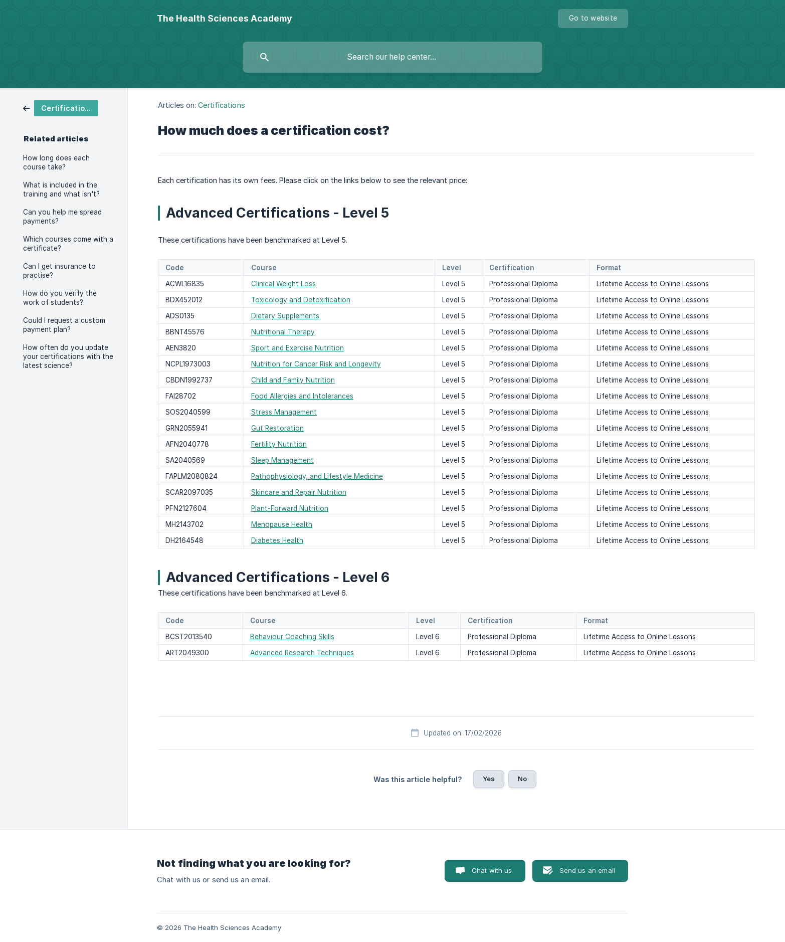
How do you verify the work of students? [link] (60, 297)
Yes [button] (489, 779)
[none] (224, 18)
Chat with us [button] (492, 870)
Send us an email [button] (587, 870)
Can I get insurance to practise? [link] (59, 270)
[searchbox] (392, 57)
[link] (60, 107)
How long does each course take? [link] (56, 162)
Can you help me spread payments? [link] (62, 216)
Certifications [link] (221, 105)
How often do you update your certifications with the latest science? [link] (68, 356)
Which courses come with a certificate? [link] (68, 243)
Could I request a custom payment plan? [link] (64, 324)
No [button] (522, 779)
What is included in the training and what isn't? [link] (61, 189)
